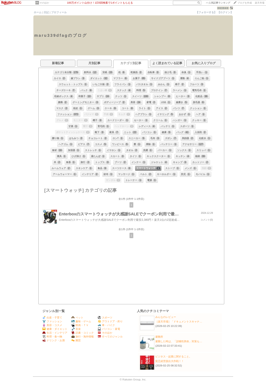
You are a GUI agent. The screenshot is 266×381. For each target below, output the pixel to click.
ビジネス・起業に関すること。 (173, 356)
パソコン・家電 (109, 328)
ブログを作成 (244, 2)
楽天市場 (259, 2)
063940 (222, 8)
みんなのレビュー (165, 316)
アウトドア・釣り (110, 321)
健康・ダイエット (54, 328)
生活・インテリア (54, 332)
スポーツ (105, 317)
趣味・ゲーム (81, 321)
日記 (46, 12)
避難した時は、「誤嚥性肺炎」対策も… (178, 341)
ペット (77, 317)
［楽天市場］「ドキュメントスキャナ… (178, 321)
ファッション (52, 321)
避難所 (159, 336)
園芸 (76, 340)
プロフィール (59, 12)
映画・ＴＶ (80, 325)
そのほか (44, 2)
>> (218, 2)
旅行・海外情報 (82, 336)
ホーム (38, 12)
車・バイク (106, 325)
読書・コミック (82, 332)
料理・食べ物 (52, 336)
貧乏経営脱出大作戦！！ (169, 361)
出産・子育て (52, 317)
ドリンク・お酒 (53, 340)
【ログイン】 (225, 12)
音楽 (76, 328)
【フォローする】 (206, 12)
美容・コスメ (52, 325)
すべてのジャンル (110, 336)
